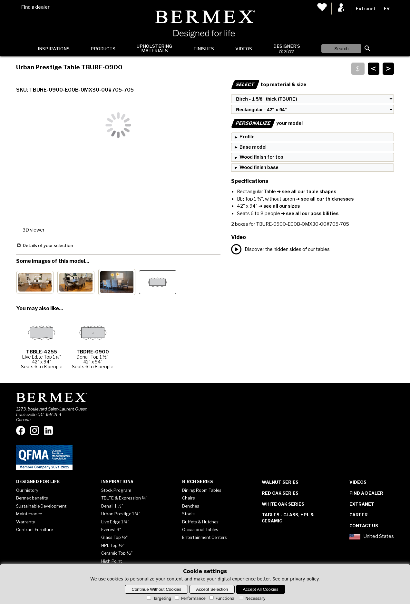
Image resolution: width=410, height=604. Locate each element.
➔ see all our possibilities (309, 213)
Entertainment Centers (204, 537)
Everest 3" (111, 529)
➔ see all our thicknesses (324, 199)
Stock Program (116, 490)
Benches (190, 506)
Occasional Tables (200, 529)
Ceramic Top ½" (116, 553)
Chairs (188, 497)
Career (358, 514)
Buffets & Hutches (200, 521)
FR (387, 9)
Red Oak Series (280, 493)
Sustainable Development (41, 506)
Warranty (25, 521)
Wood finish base (258, 167)
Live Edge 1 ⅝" (115, 521)
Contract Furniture (34, 529)
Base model (253, 147)
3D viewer (33, 230)
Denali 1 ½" (112, 506)
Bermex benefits (32, 497)
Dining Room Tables (201, 490)
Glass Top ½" (114, 537)
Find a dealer (35, 7)
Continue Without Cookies (156, 589)
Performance (190, 598)
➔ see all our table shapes (306, 191)
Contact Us (363, 525)
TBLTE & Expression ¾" (124, 497)
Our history (27, 490)
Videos (243, 48)
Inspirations (54, 48)
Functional (222, 598)
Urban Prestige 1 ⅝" (120, 513)
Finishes (203, 48)
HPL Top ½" (112, 545)
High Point (111, 561)
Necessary (251, 598)
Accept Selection (212, 589)
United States (371, 537)
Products (103, 48)
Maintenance (29, 513)
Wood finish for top (261, 157)
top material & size (268, 84)
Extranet (366, 9)
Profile (247, 137)
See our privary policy (295, 579)
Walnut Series (280, 482)
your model (267, 123)
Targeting (158, 598)
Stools (188, 513)
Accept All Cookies (260, 589)
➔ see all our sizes (279, 206)
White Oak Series (283, 504)
